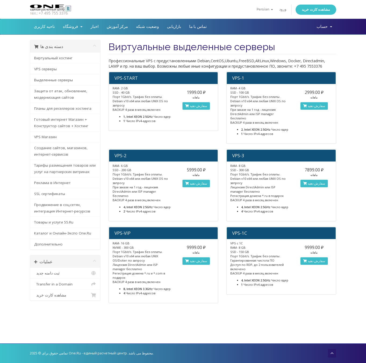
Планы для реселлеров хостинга (62, 108)
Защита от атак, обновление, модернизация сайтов (60, 94)
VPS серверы (45, 69)
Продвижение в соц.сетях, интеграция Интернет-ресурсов (62, 208)
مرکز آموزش (117, 26)
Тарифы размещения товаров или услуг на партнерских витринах (65, 168)
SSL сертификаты (49, 193)
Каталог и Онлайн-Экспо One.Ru (62, 233)
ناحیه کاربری (44, 26)
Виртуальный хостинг (53, 58)
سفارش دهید (196, 106)
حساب (324, 26)
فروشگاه (72, 26)
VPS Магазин (45, 136)
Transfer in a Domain (65, 284)
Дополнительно (48, 244)
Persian (265, 9)
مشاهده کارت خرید (316, 10)
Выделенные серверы (53, 80)
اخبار (95, 26)
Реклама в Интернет (52, 182)
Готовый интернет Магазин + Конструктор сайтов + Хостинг (61, 122)
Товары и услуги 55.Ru (53, 222)
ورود (282, 9)
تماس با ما (198, 26)
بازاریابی (174, 26)
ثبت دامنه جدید (65, 273)
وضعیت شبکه (147, 26)
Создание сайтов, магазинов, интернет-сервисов (61, 151)
